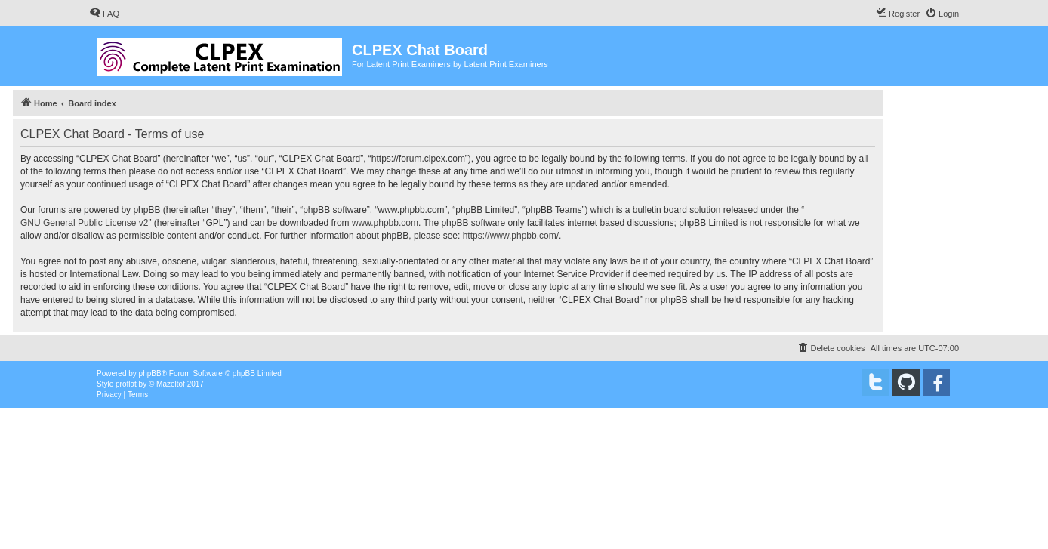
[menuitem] (104, 14)
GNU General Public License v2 (84, 222)
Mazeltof (170, 384)
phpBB (150, 373)
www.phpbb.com (385, 222)
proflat (126, 384)
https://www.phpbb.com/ (511, 235)
